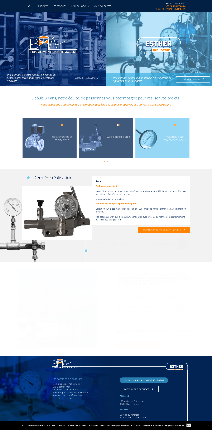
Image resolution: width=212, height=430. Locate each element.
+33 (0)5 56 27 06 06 (176, 6)
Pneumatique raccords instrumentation (71, 392)
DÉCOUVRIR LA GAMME (87, 78)
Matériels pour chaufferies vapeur (68, 395)
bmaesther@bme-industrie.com (171, 8)
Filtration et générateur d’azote (67, 389)
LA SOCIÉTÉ (42, 6)
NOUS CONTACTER (102, 6)
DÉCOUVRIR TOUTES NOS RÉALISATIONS (164, 230)
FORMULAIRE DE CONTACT (139, 389)
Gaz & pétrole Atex (61, 386)
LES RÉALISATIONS (80, 6)
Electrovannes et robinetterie (66, 383)
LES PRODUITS (59, 8)
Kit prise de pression (62, 398)
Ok (188, 425)
